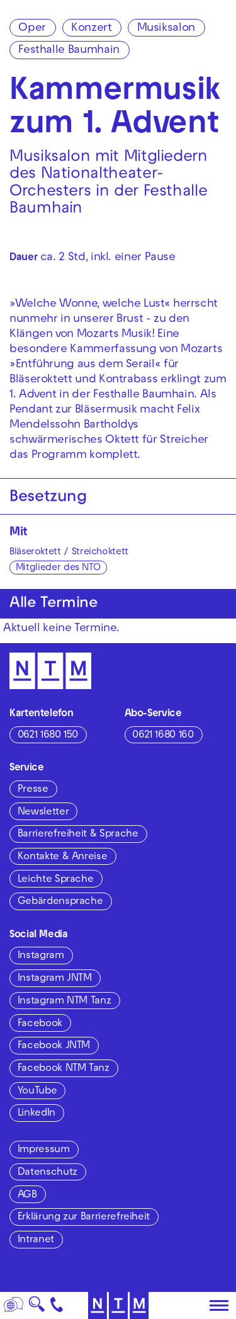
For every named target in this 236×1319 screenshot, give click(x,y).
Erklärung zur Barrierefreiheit (84, 1218)
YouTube (37, 1092)
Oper (32, 28)
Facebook (40, 1024)
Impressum (44, 1150)
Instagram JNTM (55, 979)
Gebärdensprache (60, 902)
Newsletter (43, 813)
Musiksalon (166, 28)
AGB (27, 1196)
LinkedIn (36, 1114)
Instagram (41, 956)
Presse (33, 790)
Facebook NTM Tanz (64, 1069)
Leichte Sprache (56, 880)
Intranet (36, 1240)
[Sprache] (13, 1305)
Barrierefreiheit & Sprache (78, 835)
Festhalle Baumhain (69, 50)
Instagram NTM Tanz (64, 1001)
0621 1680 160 (162, 736)
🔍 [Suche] (36, 1308)
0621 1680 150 (48, 736)
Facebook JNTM (54, 1046)
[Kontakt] (57, 1305)
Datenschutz (47, 1173)
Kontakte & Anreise (63, 857)
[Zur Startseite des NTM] (118, 1305)
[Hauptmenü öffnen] (219, 1306)
